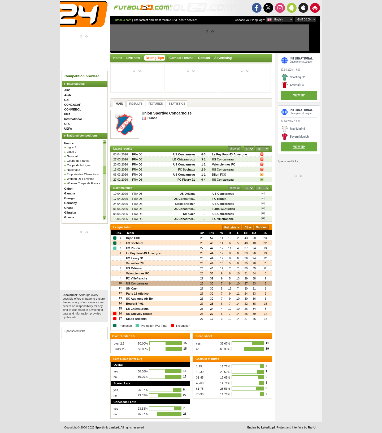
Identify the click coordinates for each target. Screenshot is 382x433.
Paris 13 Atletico (223, 208)
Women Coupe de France (83, 183)
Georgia (69, 198)
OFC (67, 123)
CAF (67, 99)
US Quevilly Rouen (139, 313)
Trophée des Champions (83, 174)
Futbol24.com (122, 20)
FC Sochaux (186, 169)
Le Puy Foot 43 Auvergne (229, 154)
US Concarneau (184, 154)
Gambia (69, 193)
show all (234, 148)
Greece (69, 217)
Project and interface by (295, 427)
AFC (67, 90)
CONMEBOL (72, 109)
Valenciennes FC (223, 164)
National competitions (82, 135)
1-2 (203, 164)
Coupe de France (78, 160)
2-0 (203, 169)
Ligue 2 (71, 151)
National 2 (73, 169)
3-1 (203, 159)
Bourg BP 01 (135, 303)
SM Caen (189, 213)
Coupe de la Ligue (78, 165)
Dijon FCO (219, 174)
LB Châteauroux (183, 159)
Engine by (261, 427)
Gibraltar (70, 212)
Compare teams (181, 58)
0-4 (203, 179)
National (72, 156)
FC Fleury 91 (186, 179)
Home (117, 58)
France (69, 143)
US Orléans (187, 193)
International (76, 83)
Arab (67, 95)
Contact (204, 58)
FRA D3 (137, 154)
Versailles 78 (135, 263)
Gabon (68, 188)
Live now (133, 58)
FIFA (67, 114)
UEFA (68, 128)
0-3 (203, 154)
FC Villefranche (223, 218)
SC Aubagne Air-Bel (140, 298)
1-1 (203, 174)
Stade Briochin (185, 203)
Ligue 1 (71, 147)
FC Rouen (219, 198)
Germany (70, 203)
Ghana (68, 207)
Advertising (223, 58)
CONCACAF (72, 104)
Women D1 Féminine (80, 178)
